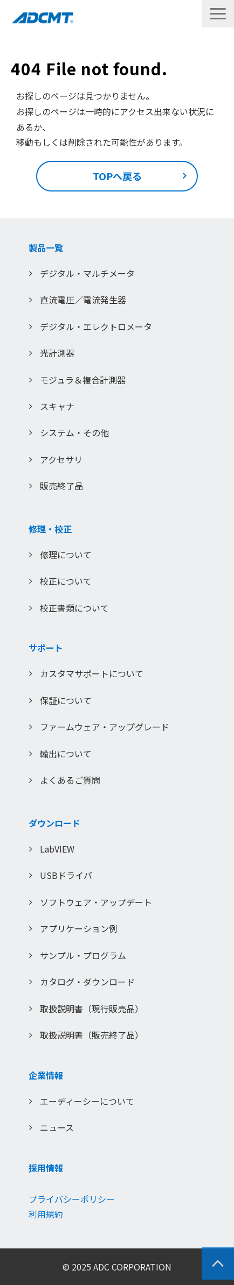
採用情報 (46, 1167)
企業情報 (46, 1075)
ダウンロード (54, 823)
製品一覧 (46, 247)
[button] (218, 13)
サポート (46, 647)
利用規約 (46, 1214)
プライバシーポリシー (72, 1198)
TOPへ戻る (117, 176)
